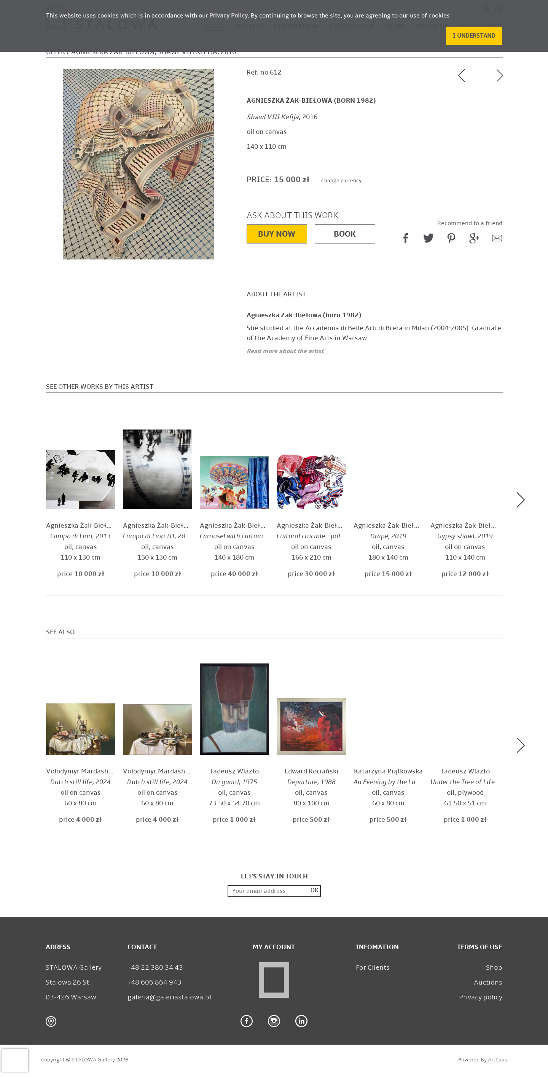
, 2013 (80, 536)
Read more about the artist (285, 351)
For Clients (373, 967)
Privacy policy (480, 997)
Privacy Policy (228, 15)
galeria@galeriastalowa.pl (169, 997)
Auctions (488, 982)
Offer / (58, 52)
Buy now (276, 234)
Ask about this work (292, 215)
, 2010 (397, 782)
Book (345, 234)
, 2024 (80, 782)
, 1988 (311, 782)
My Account (274, 947)
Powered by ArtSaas (482, 1059)
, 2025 (240, 536)
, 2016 (282, 117)
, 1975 (234, 782)
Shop (494, 967)
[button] (474, 35)
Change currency (341, 180)
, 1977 (471, 782)
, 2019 (328, 536)
